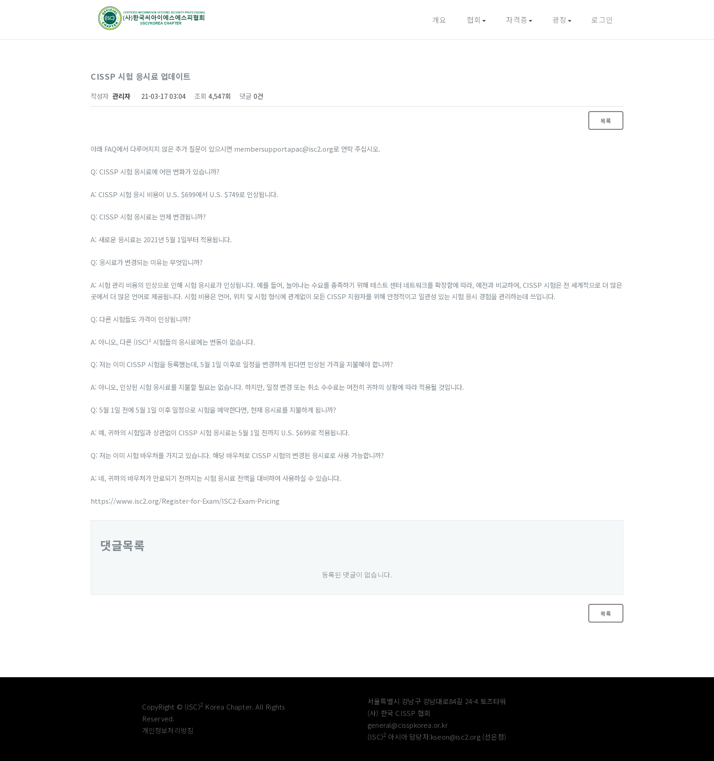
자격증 (519, 19)
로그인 (602, 19)
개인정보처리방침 (168, 730)
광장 (561, 19)
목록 (606, 120)
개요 (439, 19)
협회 (476, 19)
